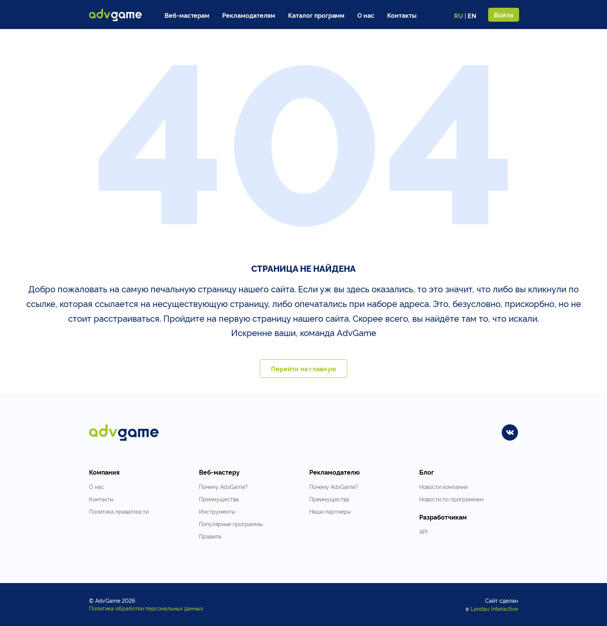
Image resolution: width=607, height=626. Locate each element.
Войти (503, 14)
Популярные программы (230, 523)
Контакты (402, 15)
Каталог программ (316, 15)
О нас (365, 15)
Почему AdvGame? (223, 486)
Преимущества (219, 499)
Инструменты (217, 511)
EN (472, 15)
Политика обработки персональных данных (146, 608)
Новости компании (443, 486)
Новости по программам (451, 499)
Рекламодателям (248, 15)
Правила (210, 536)
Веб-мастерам (187, 15)
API (423, 531)
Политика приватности (119, 511)
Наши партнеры (330, 511)
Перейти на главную (303, 368)
